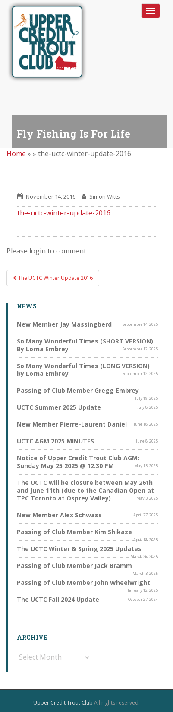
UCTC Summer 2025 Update (59, 407)
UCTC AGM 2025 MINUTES (55, 441)
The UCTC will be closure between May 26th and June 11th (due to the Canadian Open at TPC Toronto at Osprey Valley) (85, 490)
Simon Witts (104, 196)
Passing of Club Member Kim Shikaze (74, 532)
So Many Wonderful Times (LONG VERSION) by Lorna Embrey (83, 370)
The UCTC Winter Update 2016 (53, 278)
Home (16, 153)
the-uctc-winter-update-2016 (63, 213)
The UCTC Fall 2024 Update (58, 599)
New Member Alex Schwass (59, 515)
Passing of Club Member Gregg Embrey (78, 390)
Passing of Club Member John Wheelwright (83, 582)
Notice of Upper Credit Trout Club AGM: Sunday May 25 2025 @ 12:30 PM (78, 462)
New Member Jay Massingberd (64, 324)
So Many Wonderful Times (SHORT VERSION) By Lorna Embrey (85, 345)
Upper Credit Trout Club (63, 702)
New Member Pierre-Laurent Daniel (72, 424)
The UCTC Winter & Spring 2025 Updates (79, 549)
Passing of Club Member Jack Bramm (74, 565)
